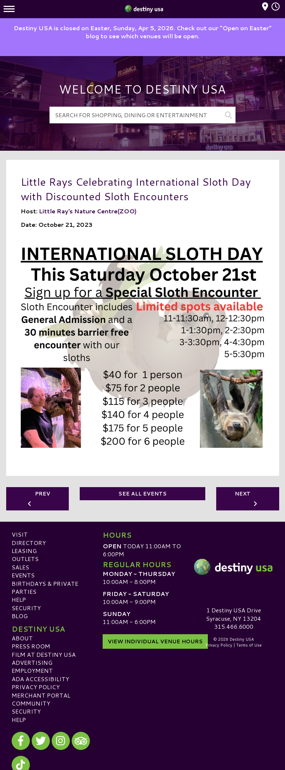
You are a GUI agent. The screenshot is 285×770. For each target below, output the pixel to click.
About (22, 637)
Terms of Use (249, 645)
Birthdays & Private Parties (45, 587)
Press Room (31, 646)
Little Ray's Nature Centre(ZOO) (87, 210)
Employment (32, 670)
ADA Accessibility (40, 678)
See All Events (142, 493)
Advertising (32, 662)
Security (26, 607)
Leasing (24, 550)
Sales (20, 566)
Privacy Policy (36, 687)
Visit (20, 534)
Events (23, 575)
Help (19, 599)
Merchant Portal (41, 695)
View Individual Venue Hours (155, 640)
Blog (20, 616)
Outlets (25, 558)
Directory (29, 542)
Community (31, 703)
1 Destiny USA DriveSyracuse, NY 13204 (233, 614)
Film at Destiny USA (44, 654)
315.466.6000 (233, 627)
